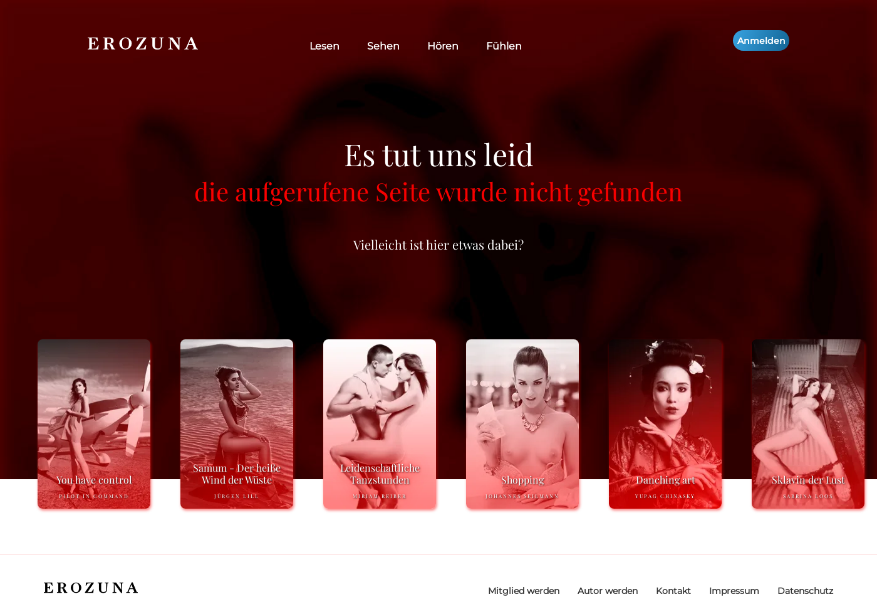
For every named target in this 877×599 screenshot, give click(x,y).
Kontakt (673, 590)
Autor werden (608, 590)
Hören (443, 46)
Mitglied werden (523, 590)
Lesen (324, 46)
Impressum (734, 590)
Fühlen (504, 46)
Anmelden (761, 40)
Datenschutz (805, 590)
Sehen (383, 46)
